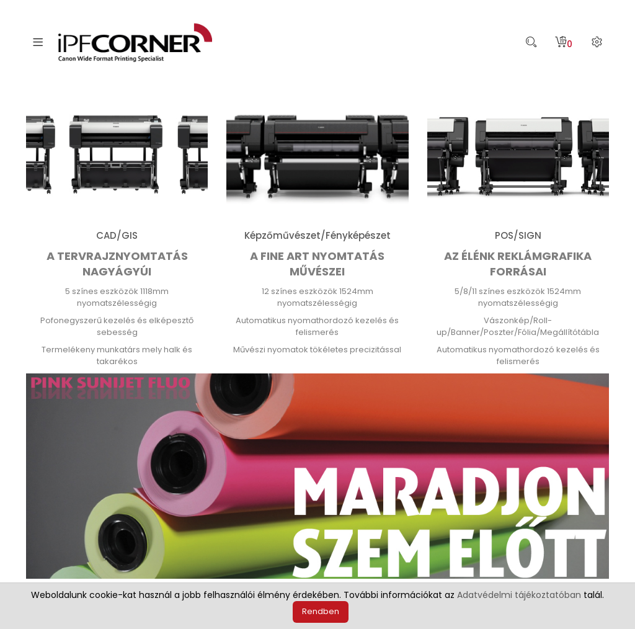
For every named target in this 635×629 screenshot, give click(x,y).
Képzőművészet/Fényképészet (317, 235)
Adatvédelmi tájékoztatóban (519, 595)
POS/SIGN (518, 235)
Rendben (320, 611)
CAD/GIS (117, 235)
